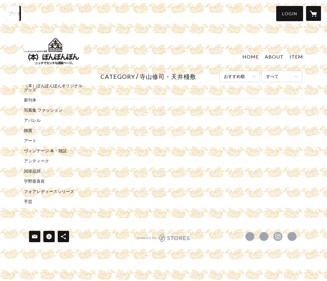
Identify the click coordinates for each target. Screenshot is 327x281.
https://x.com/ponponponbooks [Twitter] (263, 236)
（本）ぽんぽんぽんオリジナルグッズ (53, 88)
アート (30, 141)
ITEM (296, 56)
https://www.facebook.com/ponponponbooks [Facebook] (249, 236)
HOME (250, 56)
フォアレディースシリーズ (49, 191)
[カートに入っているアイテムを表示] (313, 13)
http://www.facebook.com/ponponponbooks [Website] (292, 236)
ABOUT (274, 56)
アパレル (32, 120)
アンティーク (36, 161)
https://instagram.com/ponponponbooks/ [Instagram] (277, 236)
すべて (272, 76)
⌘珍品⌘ (32, 171)
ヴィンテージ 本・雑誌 (45, 151)
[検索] (13, 13)
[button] (289, 13)
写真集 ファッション (43, 110)
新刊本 (30, 100)
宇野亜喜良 (34, 181)
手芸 (28, 201)
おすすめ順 (234, 76)
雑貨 (28, 130)
